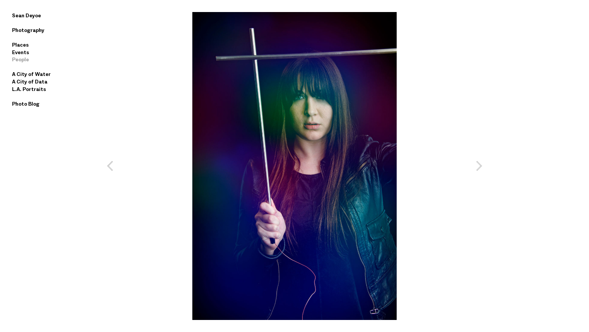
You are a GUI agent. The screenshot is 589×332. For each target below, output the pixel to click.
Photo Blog (25, 103)
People (20, 59)
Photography (28, 30)
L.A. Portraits (29, 89)
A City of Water (31, 74)
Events (20, 52)
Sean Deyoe (26, 15)
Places (20, 44)
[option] (294, 166)
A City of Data (29, 81)
